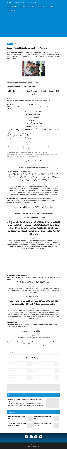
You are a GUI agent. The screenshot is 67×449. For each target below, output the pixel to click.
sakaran (9, 2)
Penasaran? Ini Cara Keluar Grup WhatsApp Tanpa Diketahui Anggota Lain (25, 400)
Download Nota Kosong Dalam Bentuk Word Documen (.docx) (17, 424)
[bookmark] (59, 2)
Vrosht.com (36, 446)
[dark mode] (57, 2)
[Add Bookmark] (15, 44)
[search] (54, 2)
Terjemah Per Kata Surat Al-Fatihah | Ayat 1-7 (42, 417)
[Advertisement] (33, 24)
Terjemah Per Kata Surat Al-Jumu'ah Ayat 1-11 (16, 417)
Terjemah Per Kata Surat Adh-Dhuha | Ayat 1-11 (43, 424)
